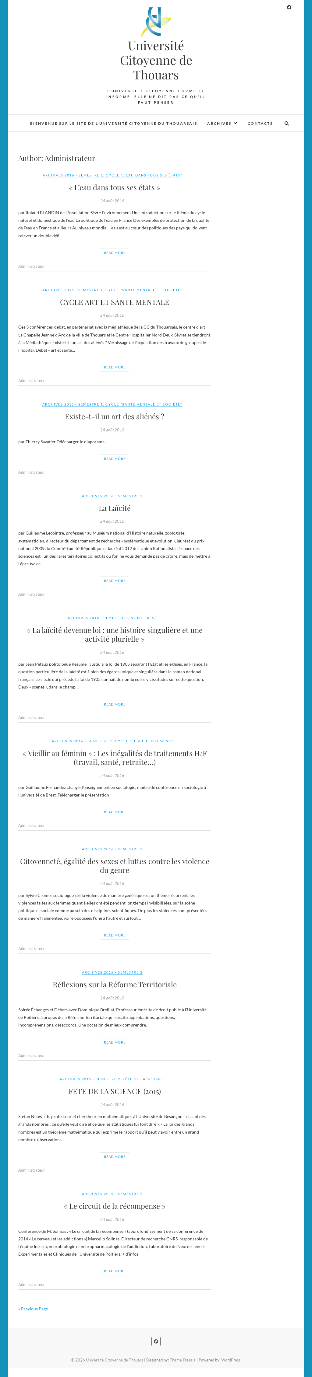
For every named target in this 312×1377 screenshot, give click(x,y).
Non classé (144, 618)
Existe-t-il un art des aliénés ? (114, 416)
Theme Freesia (183, 1360)
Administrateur (31, 266)
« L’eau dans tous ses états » (114, 187)
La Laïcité (115, 508)
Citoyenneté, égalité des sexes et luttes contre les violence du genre (114, 865)
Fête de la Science (144, 1079)
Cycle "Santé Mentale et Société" (143, 290)
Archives (219, 123)
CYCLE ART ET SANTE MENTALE (114, 302)
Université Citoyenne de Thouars (156, 60)
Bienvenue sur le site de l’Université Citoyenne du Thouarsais (113, 123)
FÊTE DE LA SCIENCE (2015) (115, 1091)
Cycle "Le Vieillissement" (144, 741)
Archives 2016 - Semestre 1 (73, 175)
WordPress (231, 1360)
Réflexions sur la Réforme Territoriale (115, 984)
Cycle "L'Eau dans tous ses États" (144, 175)
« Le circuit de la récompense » (114, 1206)
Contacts (260, 123)
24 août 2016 (112, 200)
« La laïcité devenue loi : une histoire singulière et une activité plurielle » (115, 634)
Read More (115, 253)
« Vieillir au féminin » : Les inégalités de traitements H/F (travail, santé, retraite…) (115, 757)
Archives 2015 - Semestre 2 (112, 972)
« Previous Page (33, 1308)
